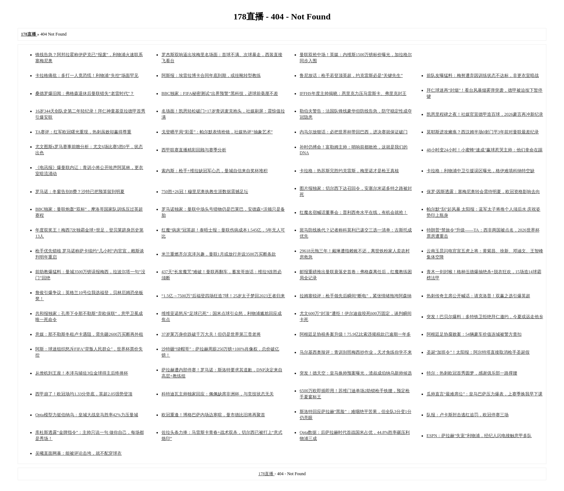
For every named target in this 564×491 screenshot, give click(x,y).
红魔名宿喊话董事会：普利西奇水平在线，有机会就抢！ (354, 212)
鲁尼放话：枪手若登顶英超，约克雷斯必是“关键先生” (351, 75)
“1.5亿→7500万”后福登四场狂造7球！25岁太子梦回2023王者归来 (223, 295)
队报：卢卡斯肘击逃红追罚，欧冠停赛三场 (468, 414)
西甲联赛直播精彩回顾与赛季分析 (194, 149)
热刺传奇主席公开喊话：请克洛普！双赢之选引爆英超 (478, 295)
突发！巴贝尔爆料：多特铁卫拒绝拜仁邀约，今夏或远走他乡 (485, 316)
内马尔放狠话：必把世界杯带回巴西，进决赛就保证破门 (354, 131)
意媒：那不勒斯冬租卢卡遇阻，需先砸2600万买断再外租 (89, 334)
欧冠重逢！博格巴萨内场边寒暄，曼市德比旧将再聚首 (213, 414)
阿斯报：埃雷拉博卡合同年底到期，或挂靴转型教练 (211, 75)
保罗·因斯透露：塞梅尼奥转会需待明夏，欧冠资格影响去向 (483, 191)
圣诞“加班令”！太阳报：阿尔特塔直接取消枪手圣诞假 (478, 352)
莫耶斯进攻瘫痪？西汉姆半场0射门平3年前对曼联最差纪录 (483, 131)
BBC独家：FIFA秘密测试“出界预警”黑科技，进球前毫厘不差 (220, 93)
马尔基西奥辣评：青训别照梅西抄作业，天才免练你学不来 (356, 352)
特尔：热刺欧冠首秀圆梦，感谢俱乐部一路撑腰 (472, 373)
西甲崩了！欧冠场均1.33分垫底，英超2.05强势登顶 (83, 393)
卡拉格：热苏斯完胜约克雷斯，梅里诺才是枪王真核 (349, 170)
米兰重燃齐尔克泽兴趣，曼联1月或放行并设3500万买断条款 (219, 254)
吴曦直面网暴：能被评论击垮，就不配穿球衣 (78, 453)
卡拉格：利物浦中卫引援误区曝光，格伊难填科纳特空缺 (481, 170)
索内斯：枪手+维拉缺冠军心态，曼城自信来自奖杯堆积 (215, 170)
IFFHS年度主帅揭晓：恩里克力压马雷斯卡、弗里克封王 (353, 93)
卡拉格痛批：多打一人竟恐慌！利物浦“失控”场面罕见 (86, 75)
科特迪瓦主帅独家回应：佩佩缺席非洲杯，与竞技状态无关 (218, 393)
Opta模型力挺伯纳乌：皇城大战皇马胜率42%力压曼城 (86, 414)
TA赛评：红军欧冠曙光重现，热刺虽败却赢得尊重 (83, 131)
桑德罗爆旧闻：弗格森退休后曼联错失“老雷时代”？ (84, 93)
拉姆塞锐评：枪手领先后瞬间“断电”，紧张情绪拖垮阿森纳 (355, 295)
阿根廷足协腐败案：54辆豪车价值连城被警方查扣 (474, 334)
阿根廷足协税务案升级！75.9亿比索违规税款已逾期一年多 (355, 334)
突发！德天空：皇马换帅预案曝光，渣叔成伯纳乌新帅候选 (356, 373)
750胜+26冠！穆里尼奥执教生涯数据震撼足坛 (205, 191)
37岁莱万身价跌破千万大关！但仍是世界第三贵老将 (211, 334)
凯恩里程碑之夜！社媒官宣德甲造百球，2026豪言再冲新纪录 (485, 114)
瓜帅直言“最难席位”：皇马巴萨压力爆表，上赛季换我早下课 (485, 393)
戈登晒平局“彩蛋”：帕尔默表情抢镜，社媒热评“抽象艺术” (217, 131)
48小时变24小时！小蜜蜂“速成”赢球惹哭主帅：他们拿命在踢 (485, 149)
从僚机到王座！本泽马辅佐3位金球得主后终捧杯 (81, 373)
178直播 (266, 473)
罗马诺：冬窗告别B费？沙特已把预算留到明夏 (79, 191)
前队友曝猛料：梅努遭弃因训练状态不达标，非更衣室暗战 (483, 75)
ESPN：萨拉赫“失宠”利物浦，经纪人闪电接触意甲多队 (479, 435)
